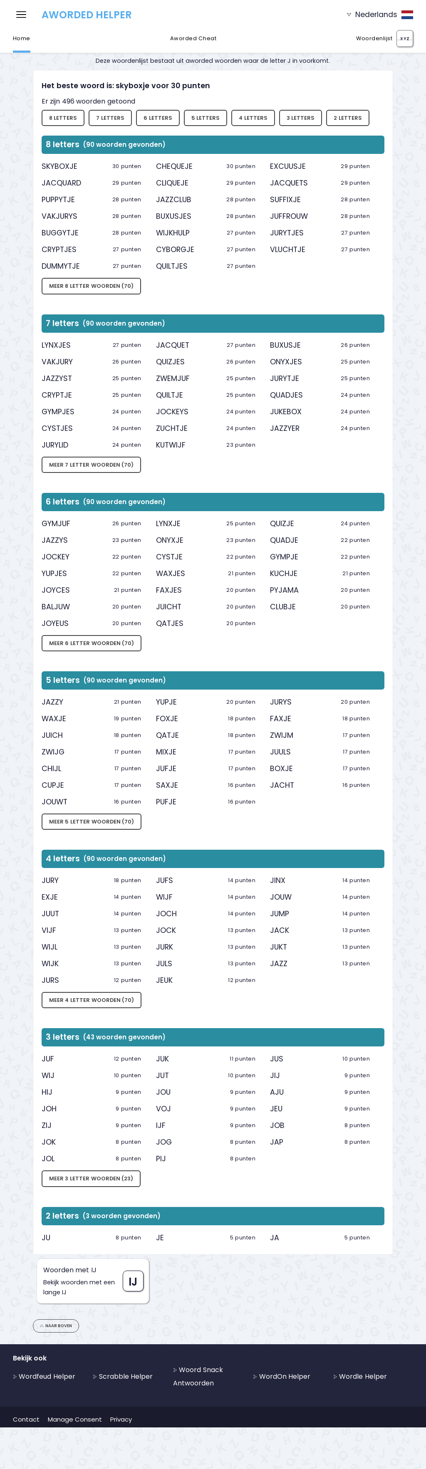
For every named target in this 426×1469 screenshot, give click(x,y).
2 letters (348, 117)
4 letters (253, 117)
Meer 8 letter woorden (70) (91, 285)
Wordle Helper (360, 1376)
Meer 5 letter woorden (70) (91, 821)
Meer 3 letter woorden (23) (91, 1178)
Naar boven (56, 1325)
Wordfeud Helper (44, 1376)
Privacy (121, 1419)
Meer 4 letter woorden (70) (91, 1000)
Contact (26, 1419)
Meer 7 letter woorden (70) (91, 464)
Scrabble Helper (123, 1376)
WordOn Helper (281, 1376)
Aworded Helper (87, 15)
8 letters (63, 117)
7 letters (110, 117)
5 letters (205, 117)
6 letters (158, 117)
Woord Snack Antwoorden (198, 1376)
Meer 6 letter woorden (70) (91, 643)
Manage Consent (75, 1419)
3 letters (301, 117)
